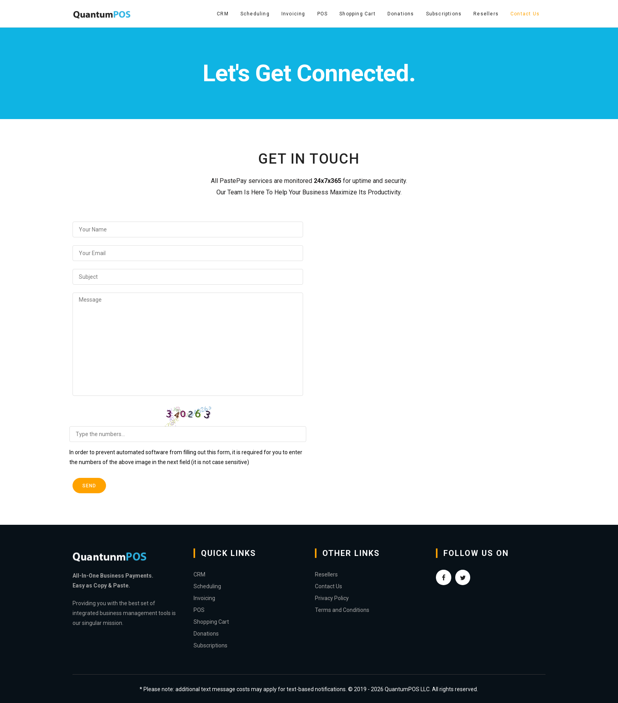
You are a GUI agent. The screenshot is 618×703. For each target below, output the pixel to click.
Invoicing (293, 14)
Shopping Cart (357, 14)
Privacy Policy (332, 598)
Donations (400, 14)
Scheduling (255, 14)
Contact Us (525, 14)
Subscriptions (444, 14)
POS (322, 14)
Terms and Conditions (342, 610)
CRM (223, 14)
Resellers (486, 14)
